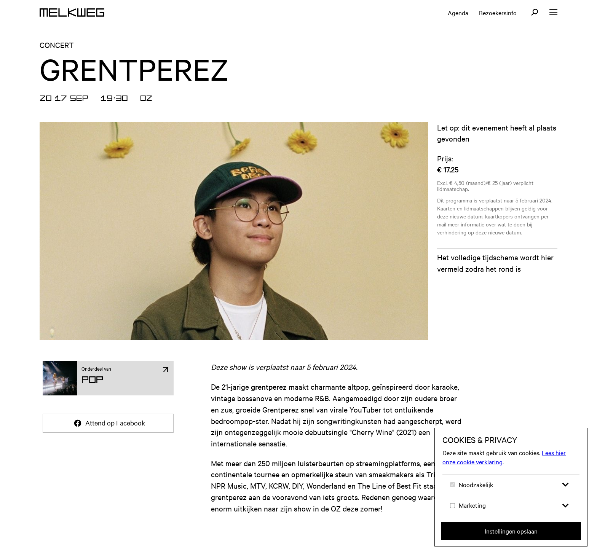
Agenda (458, 12)
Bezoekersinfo (498, 12)
